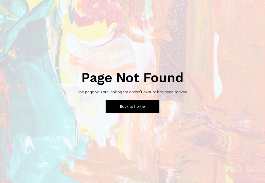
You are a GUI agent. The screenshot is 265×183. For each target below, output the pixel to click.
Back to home (132, 106)
